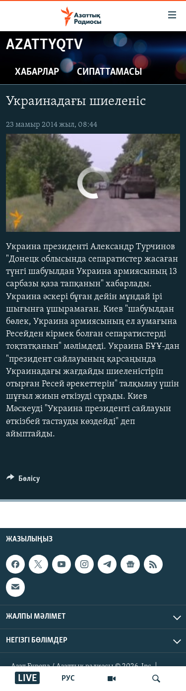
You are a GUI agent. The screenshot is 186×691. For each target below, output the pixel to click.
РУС (68, 679)
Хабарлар (37, 72)
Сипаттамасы (109, 72)
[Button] (23, 481)
